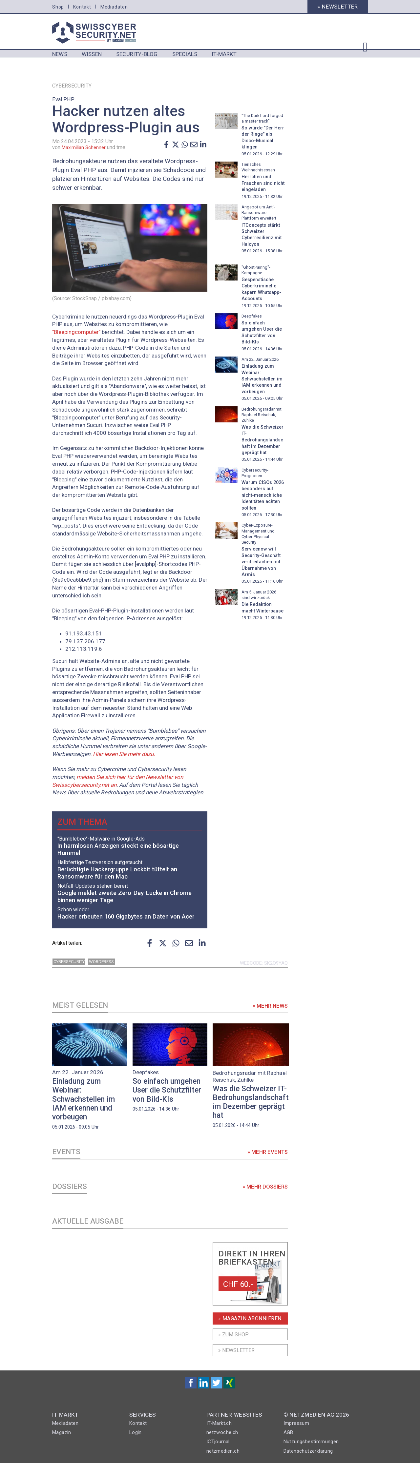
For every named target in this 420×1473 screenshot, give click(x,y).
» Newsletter (337, 6)
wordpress (101, 964)
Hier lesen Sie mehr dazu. (124, 754)
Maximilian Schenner (85, 148)
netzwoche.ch (222, 1442)
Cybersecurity (72, 86)
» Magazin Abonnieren (250, 1328)
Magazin (61, 1442)
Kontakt (82, 7)
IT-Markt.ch (219, 1433)
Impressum (296, 1433)
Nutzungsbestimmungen (311, 1451)
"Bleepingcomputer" (76, 332)
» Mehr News (269, 1010)
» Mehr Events (266, 1158)
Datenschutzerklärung (308, 1461)
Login (135, 1442)
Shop (58, 7)
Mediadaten (114, 7)
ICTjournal (218, 1451)
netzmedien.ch (223, 1461)
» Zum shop (233, 1344)
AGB (288, 1442)
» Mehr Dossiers (264, 1194)
